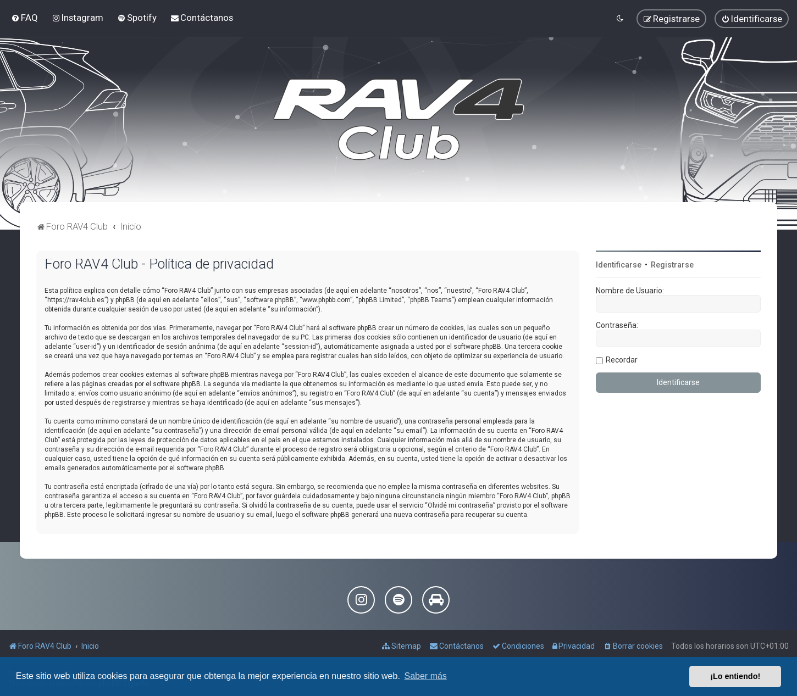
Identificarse (618, 264)
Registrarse (672, 264)
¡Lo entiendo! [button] (735, 676)
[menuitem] (24, 17)
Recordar (622, 359)
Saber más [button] (426, 676)
